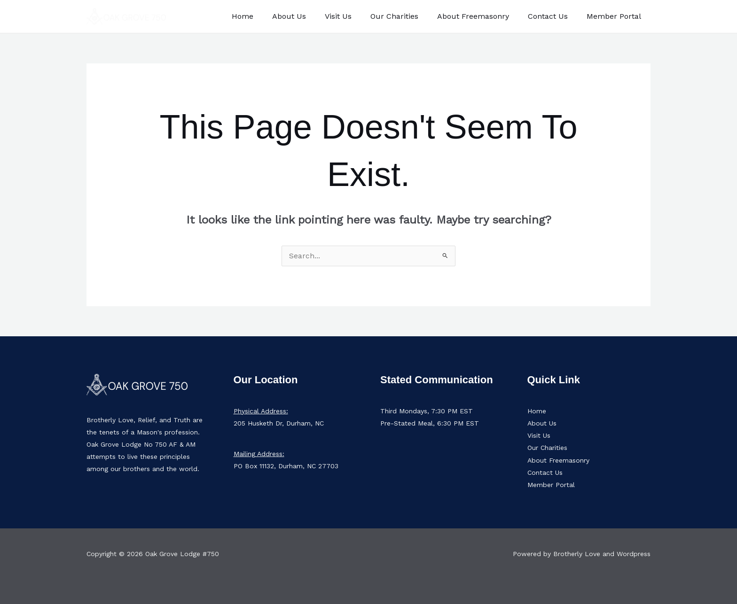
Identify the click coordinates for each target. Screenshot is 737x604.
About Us (310, 16)
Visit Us (355, 16)
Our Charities (407, 16)
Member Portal (615, 16)
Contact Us (553, 16)
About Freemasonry (482, 16)
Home (267, 16)
